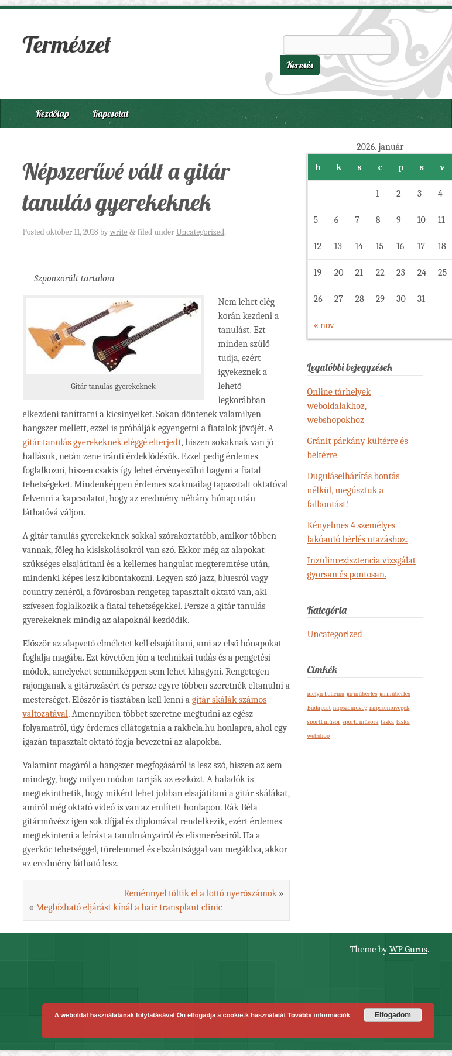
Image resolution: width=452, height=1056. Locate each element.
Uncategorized (200, 232)
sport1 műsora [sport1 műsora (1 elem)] (361, 721)
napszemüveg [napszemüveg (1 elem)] (350, 707)
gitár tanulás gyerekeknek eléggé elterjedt (102, 442)
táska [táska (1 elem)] (387, 721)
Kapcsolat (111, 113)
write (119, 232)
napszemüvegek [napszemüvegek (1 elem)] (389, 707)
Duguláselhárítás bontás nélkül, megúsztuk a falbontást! (353, 490)
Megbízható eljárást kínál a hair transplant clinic (129, 907)
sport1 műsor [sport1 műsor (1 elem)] (324, 721)
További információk (318, 1015)
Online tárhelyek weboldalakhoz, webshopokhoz (339, 406)
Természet (67, 44)
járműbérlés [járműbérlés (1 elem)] (362, 693)
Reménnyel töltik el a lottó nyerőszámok (200, 893)
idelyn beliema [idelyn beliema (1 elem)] (326, 693)
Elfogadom (393, 1015)
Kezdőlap (52, 113)
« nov (324, 325)
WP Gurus (408, 949)
